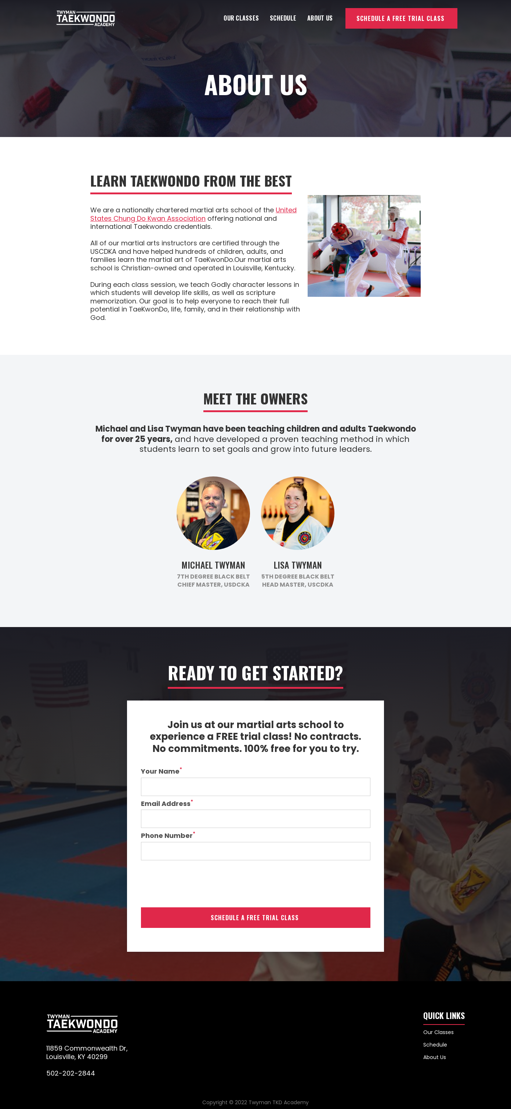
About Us (320, 18)
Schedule (283, 18)
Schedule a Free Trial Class (400, 18)
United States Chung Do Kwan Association (193, 214)
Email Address (167, 804)
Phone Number (168, 836)
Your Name (161, 771)
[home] (86, 18)
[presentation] (197, 883)
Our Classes (241, 18)
